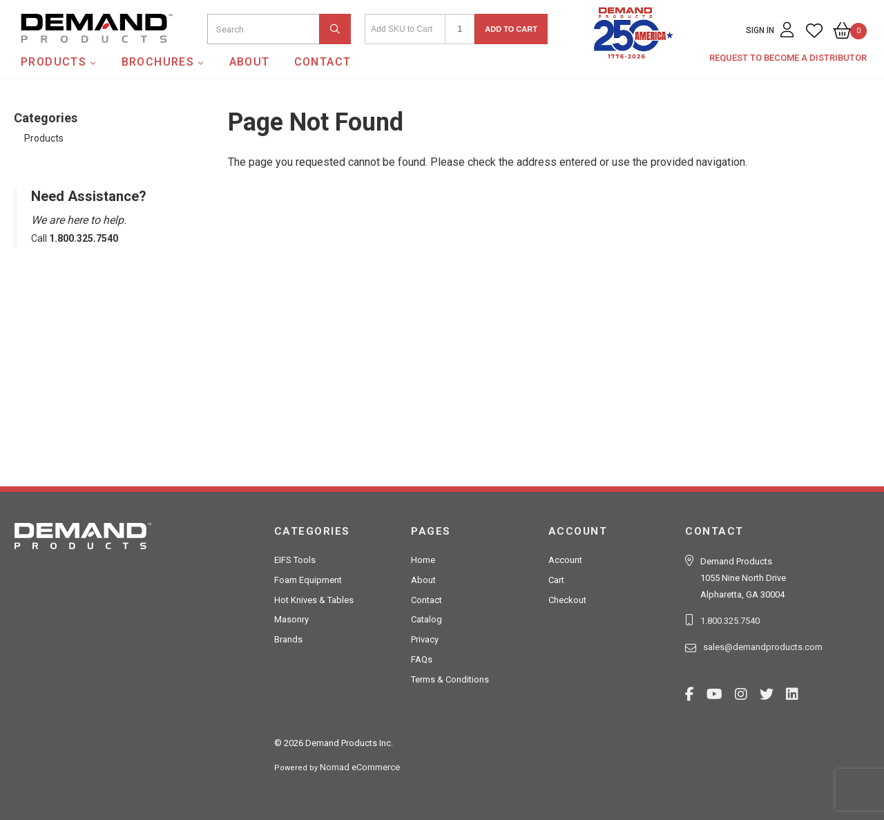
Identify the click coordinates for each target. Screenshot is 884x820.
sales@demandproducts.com (763, 647)
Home (423, 560)
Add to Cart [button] (511, 29)
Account (565, 560)
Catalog (426, 619)
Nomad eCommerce (360, 767)
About (249, 61)
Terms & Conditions (450, 679)
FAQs (421, 659)
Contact (323, 61)
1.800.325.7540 (730, 621)
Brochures (158, 61)
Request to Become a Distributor (788, 58)
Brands (288, 639)
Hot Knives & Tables (314, 600)
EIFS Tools (295, 560)
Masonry (291, 619)
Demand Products (64, 54)
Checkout (567, 600)
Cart (556, 580)
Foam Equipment (308, 580)
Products (53, 61)
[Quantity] (459, 29)
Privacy (425, 639)
